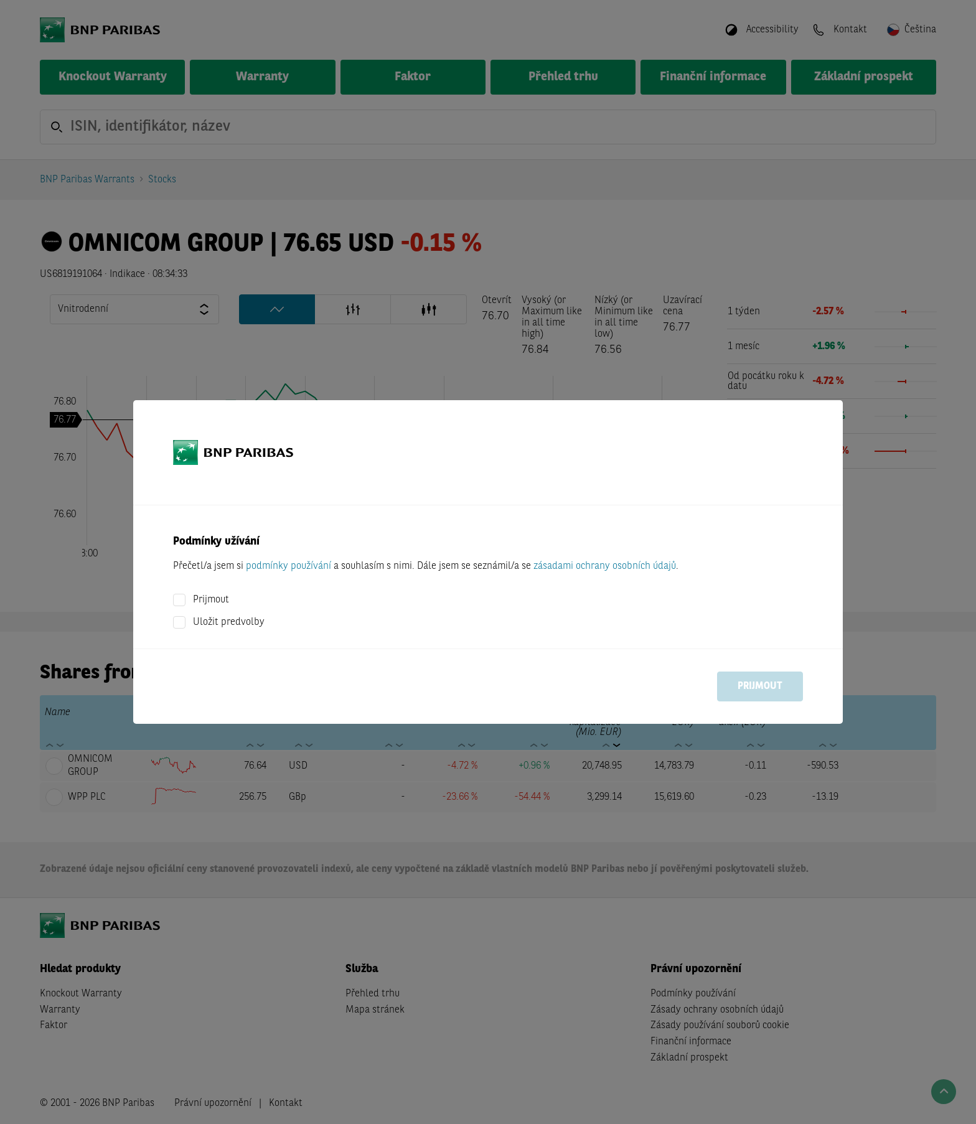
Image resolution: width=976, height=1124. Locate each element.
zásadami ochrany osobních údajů (604, 566)
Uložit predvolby (229, 622)
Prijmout (211, 600)
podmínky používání (288, 566)
